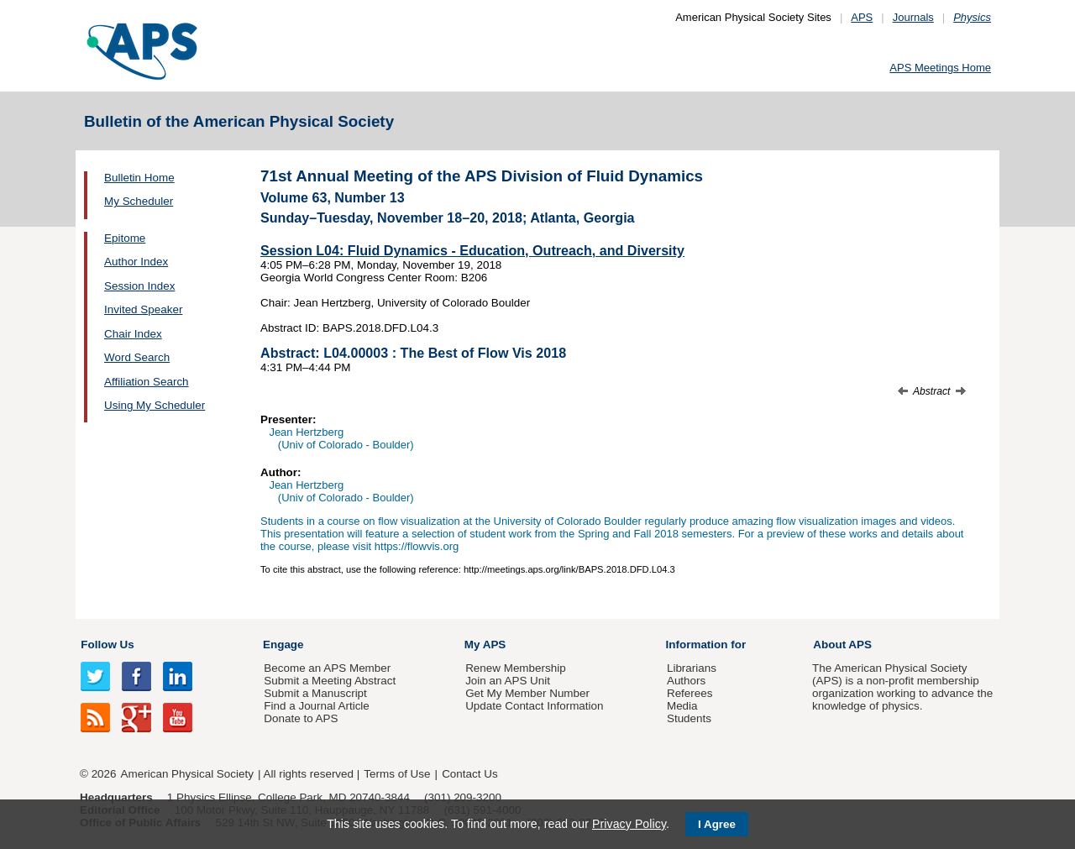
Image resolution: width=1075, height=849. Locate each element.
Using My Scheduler (154, 405)
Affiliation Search (146, 381)
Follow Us (107, 644)
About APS (842, 644)
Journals (913, 17)
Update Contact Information (534, 706)
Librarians (691, 668)
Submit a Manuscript (315, 693)
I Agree (717, 824)
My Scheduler (138, 201)
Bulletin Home (139, 177)
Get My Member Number (527, 693)
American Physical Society (187, 774)
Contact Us (469, 774)
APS (862, 17)
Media (682, 706)
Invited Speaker (143, 309)
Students (689, 718)
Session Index (139, 286)
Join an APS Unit (507, 680)
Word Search (137, 357)
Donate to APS (301, 718)
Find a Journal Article (316, 706)
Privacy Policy (629, 824)
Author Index (136, 261)
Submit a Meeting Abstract (330, 680)
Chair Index (133, 334)
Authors (686, 680)
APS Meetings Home (940, 67)
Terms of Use (397, 774)
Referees (690, 693)
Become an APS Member (327, 668)
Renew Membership (515, 668)
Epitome (124, 238)
